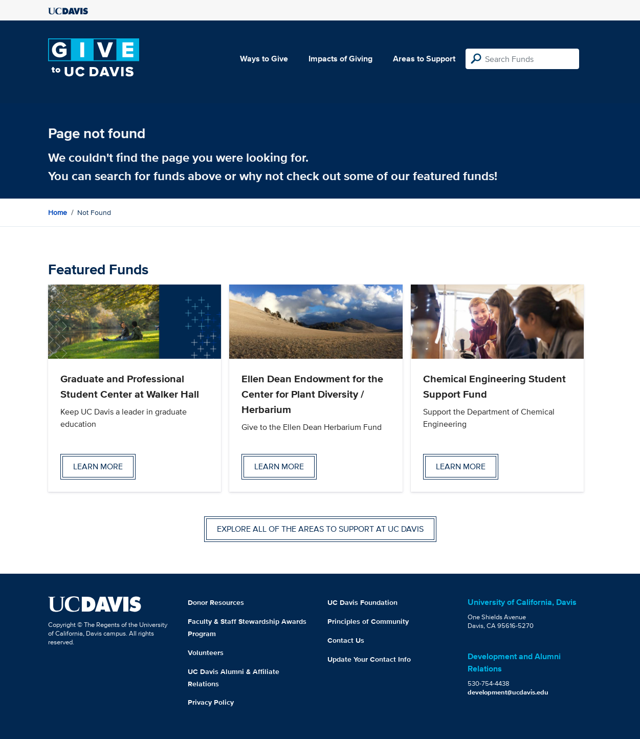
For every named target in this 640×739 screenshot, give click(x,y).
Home (57, 212)
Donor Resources (216, 602)
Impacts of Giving (340, 58)
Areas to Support (424, 58)
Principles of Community (368, 621)
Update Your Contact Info (369, 659)
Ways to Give (264, 58)
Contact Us (345, 640)
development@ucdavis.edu (508, 692)
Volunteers (206, 652)
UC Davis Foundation (362, 602)
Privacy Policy (211, 702)
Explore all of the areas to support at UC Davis (320, 529)
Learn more (98, 466)
